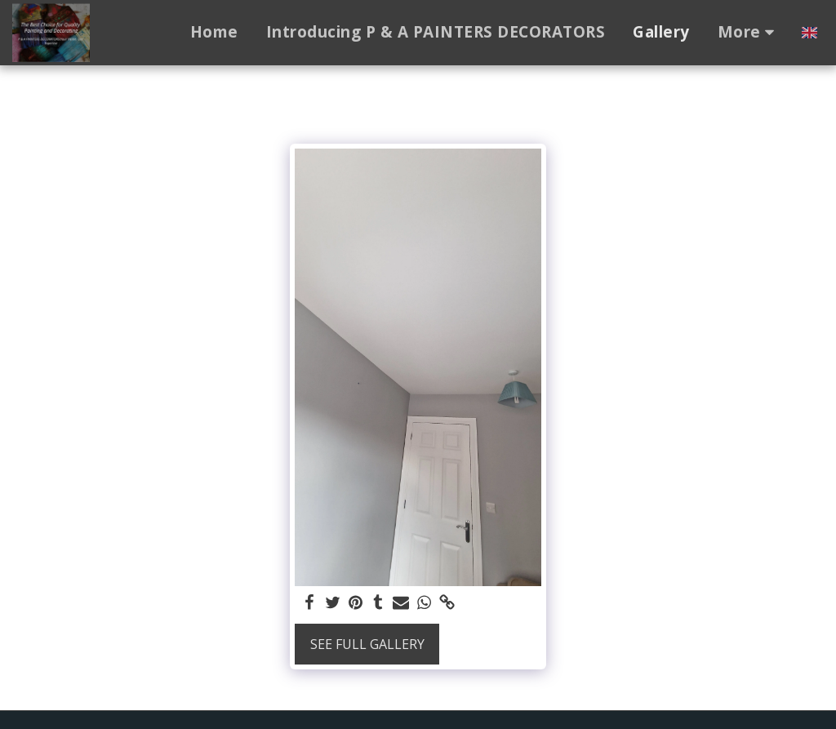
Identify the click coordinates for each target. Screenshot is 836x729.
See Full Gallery (367, 644)
